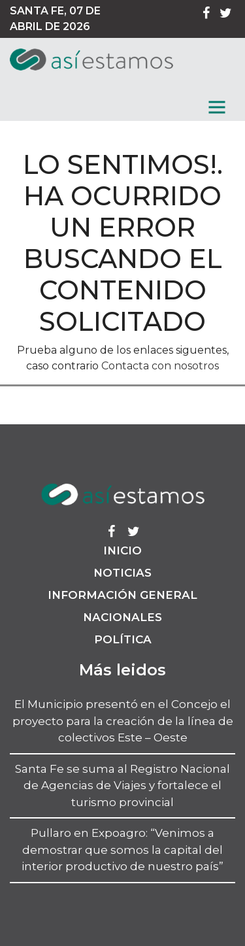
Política (123, 639)
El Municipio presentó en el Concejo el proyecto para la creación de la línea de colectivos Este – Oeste (122, 721)
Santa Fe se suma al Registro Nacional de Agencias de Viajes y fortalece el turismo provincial (122, 785)
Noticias (122, 572)
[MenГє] (217, 107)
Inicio (122, 550)
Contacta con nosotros (160, 366)
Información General (122, 594)
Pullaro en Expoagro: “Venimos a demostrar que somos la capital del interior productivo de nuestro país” (122, 849)
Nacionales (122, 617)
